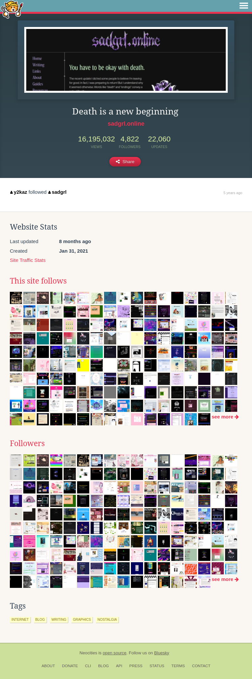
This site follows (38, 281)
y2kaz (18, 192)
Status (157, 666)
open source (114, 652)
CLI (88, 666)
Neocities (88, 652)
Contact (201, 666)
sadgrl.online (126, 123)
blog (40, 619)
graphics (82, 619)
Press (135, 666)
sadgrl (57, 192)
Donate (70, 666)
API (119, 666)
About (48, 666)
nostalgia (107, 619)
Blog (103, 666)
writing (59, 619)
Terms (178, 666)
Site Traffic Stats (28, 260)
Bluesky (161, 652)
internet (20, 619)
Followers (27, 443)
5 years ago (232, 193)
